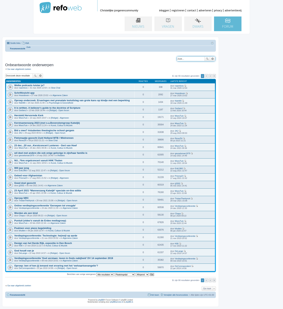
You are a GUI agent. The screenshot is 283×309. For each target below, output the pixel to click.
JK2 (20, 133)
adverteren (205, 10)
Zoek (207, 59)
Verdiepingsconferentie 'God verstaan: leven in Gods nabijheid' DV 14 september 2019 (63, 258)
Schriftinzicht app (24, 92)
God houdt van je (24, 250)
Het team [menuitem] (155, 295)
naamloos (23, 88)
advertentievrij (233, 10)
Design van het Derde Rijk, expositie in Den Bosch (43, 243)
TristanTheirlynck (26, 200)
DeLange (23, 253)
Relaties (61, 155)
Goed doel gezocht (25, 183)
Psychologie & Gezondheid (61, 103)
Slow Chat (55, 88)
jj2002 (21, 185)
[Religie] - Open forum (59, 110)
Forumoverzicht (17, 295)
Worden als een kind (26, 213)
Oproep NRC (21, 198)
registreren (178, 10)
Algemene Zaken (60, 95)
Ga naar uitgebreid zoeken (19, 69)
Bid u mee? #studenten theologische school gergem (44, 130)
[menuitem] (29, 47)
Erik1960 (23, 170)
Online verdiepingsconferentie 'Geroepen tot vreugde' (45, 205)
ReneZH (22, 140)
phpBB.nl (129, 302)
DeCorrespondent (27, 268)
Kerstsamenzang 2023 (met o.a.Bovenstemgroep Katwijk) (47, 123)
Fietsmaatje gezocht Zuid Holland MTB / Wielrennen (44, 138)
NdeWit (22, 103)
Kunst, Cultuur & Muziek (61, 125)
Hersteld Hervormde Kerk (28, 115)
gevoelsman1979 (26, 155)
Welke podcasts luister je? (29, 85)
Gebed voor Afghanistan (28, 175)
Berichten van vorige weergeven (90, 274)
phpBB (101, 300)
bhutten (22, 230)
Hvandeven (24, 95)
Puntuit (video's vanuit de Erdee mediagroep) (40, 220)
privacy (218, 10)
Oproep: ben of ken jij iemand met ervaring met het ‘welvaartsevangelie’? (56, 265)
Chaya (22, 215)
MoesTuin (23, 118)
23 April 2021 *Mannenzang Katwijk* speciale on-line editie (47, 190)
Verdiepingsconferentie (29, 208)
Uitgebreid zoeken (212, 59)
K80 (21, 245)
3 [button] (210, 76)
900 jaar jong (21, 168)
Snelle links (15, 43)
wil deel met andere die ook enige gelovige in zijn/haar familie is (50, 153)
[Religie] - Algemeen (60, 118)
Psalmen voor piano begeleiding (32, 228)
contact (191, 10)
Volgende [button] (214, 76)
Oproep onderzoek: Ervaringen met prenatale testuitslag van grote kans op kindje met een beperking (72, 100)
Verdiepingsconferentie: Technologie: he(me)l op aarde (45, 235)
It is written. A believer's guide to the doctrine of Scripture (47, 107)
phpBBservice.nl (116, 302)
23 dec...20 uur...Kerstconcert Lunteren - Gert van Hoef (45, 145)
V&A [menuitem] (27, 43)
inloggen (164, 10)
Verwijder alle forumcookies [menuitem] (176, 295)
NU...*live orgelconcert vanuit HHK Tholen (38, 160)
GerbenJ (23, 110)
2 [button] (206, 76)
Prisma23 (23, 178)
